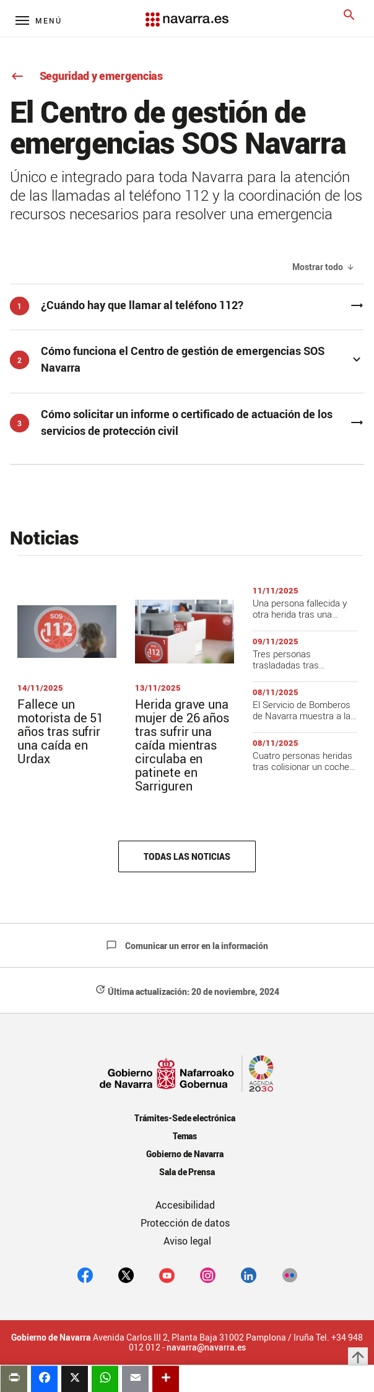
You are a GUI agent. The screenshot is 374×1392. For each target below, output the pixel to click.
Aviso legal (187, 1241)
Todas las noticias (187, 856)
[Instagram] (207, 1275)
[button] (187, 359)
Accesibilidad (185, 1205)
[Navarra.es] (187, 13)
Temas (185, 1136)
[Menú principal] (38, 20)
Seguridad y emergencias (86, 75)
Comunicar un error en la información (187, 946)
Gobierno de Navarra (185, 1154)
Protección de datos (185, 1223)
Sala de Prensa (187, 1172)
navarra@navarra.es (206, 1347)
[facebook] (85, 1275)
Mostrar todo (317, 267)
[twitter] (126, 1275)
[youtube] (167, 1275)
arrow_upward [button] (358, 1357)
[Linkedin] (248, 1275)
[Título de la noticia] (66, 676)
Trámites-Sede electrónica (184, 1118)
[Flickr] (289, 1275)
